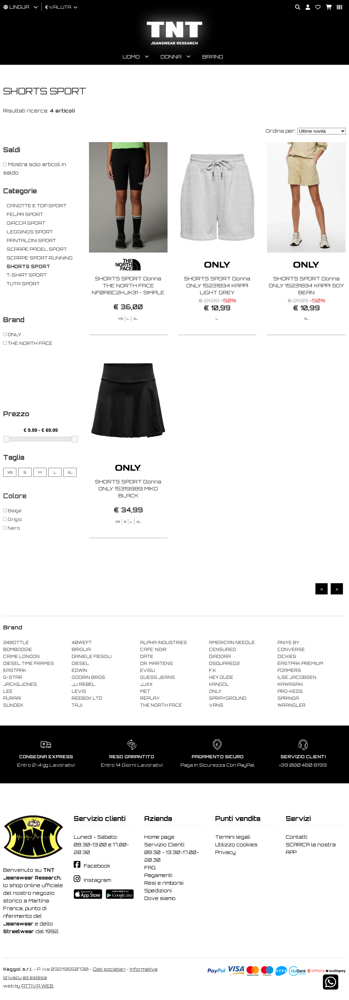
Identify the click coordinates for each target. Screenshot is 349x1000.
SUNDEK (13, 706)
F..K (212, 671)
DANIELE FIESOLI (92, 657)
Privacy (225, 853)
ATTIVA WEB (37, 987)
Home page (159, 838)
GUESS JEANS (157, 678)
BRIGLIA (81, 650)
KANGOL (219, 685)
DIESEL (80, 664)
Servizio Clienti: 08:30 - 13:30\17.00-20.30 (171, 853)
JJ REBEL (83, 685)
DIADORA (220, 657)
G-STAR (12, 678)
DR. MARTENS (156, 664)
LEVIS (79, 692)
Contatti (296, 838)
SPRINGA (288, 699)
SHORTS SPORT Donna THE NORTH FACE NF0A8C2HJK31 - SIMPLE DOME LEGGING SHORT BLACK (128, 293)
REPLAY (150, 699)
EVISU (147, 671)
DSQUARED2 (224, 664)
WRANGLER (291, 706)
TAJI (77, 706)
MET (145, 692)
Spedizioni (158, 891)
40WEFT (82, 643)
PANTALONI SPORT (31, 241)
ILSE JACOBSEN (296, 678)
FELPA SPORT (25, 215)
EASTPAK (14, 671)
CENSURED (222, 650)
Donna (171, 58)
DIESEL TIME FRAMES (28, 664)
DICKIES (286, 657)
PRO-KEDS (290, 692)
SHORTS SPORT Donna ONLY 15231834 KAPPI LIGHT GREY (217, 286)
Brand (212, 58)
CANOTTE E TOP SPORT (36, 206)
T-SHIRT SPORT (27, 276)
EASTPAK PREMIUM (300, 664)
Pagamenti (158, 876)
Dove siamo (160, 899)
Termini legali (232, 838)
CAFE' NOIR (153, 650)
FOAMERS (289, 671)
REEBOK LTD (87, 699)
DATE (146, 657)
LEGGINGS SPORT (30, 232)
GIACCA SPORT (26, 224)
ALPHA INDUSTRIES (163, 643)
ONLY (215, 692)
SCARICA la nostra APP (311, 849)
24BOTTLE (16, 643)
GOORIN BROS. (89, 678)
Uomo (131, 58)
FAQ (150, 868)
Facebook (97, 867)
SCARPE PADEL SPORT (37, 250)
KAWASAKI (290, 685)
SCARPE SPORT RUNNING (40, 259)
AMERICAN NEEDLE (232, 643)
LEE (8, 692)
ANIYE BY (288, 643)
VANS (216, 706)
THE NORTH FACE (161, 706)
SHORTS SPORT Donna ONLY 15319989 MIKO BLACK (128, 516)
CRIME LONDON (21, 657)
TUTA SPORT (23, 284)
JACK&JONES (20, 685)
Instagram (97, 881)
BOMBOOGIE (17, 650)
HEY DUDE (221, 678)
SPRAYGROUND (227, 699)
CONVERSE (291, 650)
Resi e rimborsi (164, 884)
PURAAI (12, 699)
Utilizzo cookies (236, 845)
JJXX (146, 685)
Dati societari (109, 970)
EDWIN (79, 671)
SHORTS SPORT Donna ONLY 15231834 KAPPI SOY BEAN (306, 286)
